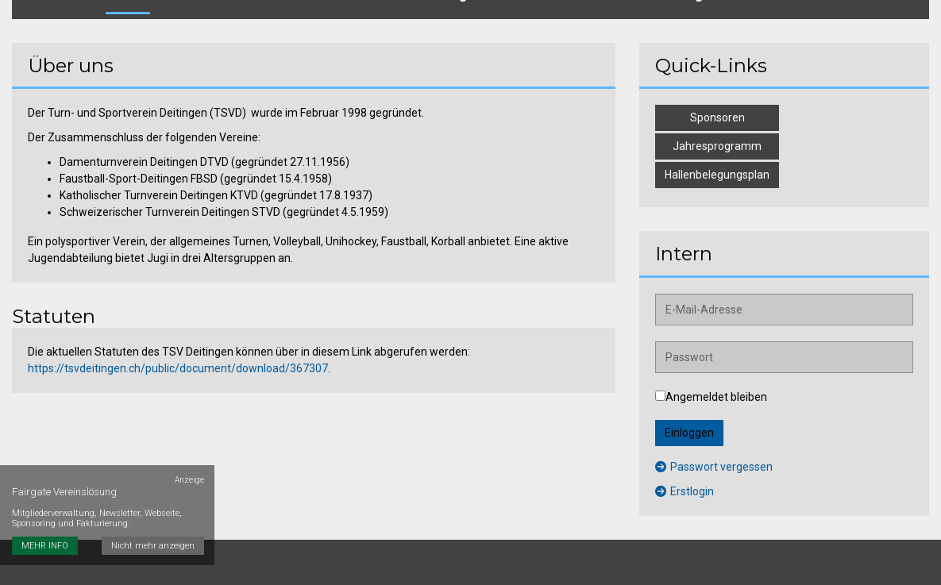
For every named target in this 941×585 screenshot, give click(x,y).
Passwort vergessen (714, 448)
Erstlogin (684, 473)
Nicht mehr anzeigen (155, 509)
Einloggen (689, 414)
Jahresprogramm (717, 127)
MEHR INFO (44, 509)
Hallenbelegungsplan (717, 156)
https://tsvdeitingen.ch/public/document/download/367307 (178, 350)
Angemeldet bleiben (711, 378)
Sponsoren (717, 99)
